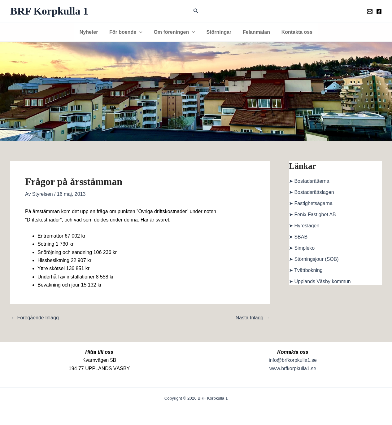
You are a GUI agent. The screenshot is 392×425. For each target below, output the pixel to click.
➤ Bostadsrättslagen (311, 192)
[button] (196, 11)
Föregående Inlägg (35, 317)
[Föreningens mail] (369, 11)
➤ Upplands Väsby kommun (320, 281)
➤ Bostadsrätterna (309, 181)
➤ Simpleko (302, 248)
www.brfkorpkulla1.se (292, 368)
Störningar (218, 32)
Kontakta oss (293, 32)
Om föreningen (175, 32)
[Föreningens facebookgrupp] (379, 11)
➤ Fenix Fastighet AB (312, 214)
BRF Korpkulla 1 (49, 11)
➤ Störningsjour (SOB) (314, 259)
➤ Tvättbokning (306, 270)
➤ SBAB (298, 236)
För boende (128, 32)
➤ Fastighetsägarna (311, 203)
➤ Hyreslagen (304, 225)
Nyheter (92, 32)
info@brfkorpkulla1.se (293, 360)
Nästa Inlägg (253, 317)
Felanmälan (254, 32)
